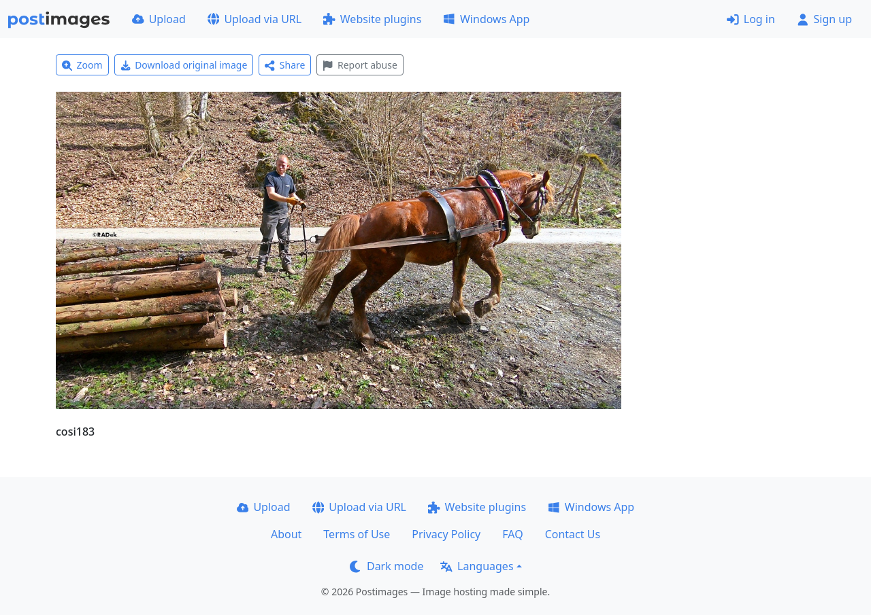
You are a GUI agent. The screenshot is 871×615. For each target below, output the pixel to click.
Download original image (184, 64)
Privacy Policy (446, 534)
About (286, 534)
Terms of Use (356, 534)
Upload (159, 19)
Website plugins (372, 19)
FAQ (512, 534)
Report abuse (360, 64)
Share (285, 64)
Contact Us (572, 534)
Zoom (82, 64)
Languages (476, 566)
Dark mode (386, 566)
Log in (751, 19)
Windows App (486, 19)
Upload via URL (254, 19)
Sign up (824, 19)
